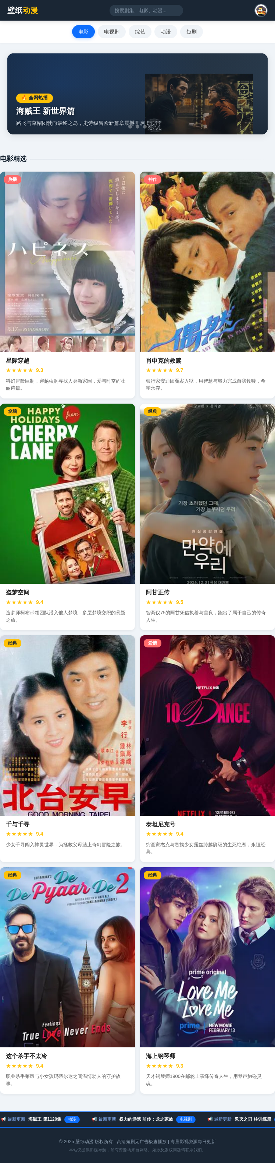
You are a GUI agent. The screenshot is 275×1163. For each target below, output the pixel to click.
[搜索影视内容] (146, 10)
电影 (83, 32)
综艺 (140, 32)
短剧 (191, 32)
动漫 (166, 32)
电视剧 (111, 32)
